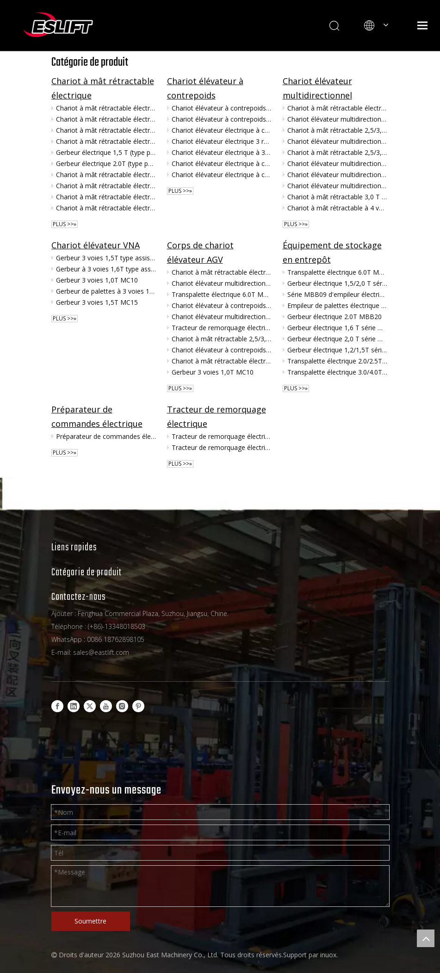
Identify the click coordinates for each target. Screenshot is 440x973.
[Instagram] (122, 706)
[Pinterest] (138, 706)
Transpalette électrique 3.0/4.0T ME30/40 (337, 372)
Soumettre (90, 921)
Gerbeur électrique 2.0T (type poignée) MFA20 (106, 163)
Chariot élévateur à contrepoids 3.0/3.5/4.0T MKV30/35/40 (222, 108)
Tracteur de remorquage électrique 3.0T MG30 (222, 447)
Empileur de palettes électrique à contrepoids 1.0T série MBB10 (337, 305)
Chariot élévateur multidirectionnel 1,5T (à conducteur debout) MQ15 (337, 174)
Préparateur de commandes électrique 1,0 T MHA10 (106, 436)
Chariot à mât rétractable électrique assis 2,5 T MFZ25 (106, 196)
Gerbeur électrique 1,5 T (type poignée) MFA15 (106, 152)
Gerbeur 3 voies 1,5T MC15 (97, 302)
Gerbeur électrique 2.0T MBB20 (334, 316)
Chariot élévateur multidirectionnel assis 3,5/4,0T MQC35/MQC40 (337, 163)
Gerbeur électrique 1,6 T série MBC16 (337, 327)
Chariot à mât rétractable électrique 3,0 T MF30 (106, 108)
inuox (328, 954)
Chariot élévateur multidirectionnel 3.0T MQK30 (337, 119)
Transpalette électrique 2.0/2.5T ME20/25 (337, 361)
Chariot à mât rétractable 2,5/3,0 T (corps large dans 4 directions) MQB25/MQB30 (337, 130)
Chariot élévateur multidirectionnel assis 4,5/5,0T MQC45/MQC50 (337, 141)
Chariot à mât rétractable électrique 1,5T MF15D (106, 174)
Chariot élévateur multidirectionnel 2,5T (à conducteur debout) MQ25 (337, 185)
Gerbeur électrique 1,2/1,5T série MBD (337, 349)
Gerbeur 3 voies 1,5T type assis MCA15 (106, 257)
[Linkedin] (74, 706)
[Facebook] (57, 706)
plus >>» (64, 224)
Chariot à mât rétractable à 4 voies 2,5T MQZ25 (337, 207)
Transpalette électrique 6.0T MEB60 (222, 294)
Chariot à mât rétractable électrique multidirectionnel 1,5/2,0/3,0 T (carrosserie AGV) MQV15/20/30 (337, 108)
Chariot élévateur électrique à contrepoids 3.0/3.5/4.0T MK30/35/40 (222, 174)
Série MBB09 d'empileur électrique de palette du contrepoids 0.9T (337, 294)
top (425, 938)
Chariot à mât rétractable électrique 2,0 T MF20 (106, 130)
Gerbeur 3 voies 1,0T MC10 (97, 280)
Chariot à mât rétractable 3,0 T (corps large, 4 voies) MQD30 (337, 196)
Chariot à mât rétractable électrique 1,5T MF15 (106, 141)
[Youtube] (106, 706)
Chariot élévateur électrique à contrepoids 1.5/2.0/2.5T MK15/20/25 (222, 130)
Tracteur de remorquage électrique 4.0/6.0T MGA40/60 (222, 327)
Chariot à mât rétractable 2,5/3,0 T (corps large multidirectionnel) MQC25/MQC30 (337, 152)
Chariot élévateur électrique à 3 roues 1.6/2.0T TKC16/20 (222, 152)
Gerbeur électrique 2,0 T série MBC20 (337, 338)
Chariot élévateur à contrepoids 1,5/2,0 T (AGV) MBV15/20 (222, 119)
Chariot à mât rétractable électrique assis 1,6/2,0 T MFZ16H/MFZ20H (106, 185)
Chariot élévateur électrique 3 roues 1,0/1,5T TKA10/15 (222, 141)
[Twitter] (90, 706)
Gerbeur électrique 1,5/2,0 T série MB (337, 283)
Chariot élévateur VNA (95, 245)
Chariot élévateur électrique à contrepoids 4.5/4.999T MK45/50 (222, 163)
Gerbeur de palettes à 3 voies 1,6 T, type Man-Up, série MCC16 (106, 291)
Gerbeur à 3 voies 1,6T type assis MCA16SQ (106, 269)
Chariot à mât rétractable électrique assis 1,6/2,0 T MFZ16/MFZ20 (106, 207)
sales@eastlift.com (101, 652)
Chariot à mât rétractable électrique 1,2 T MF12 (106, 119)
